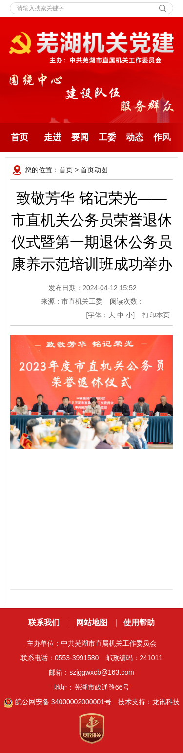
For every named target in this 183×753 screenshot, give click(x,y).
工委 (107, 137)
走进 (52, 137)
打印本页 (156, 315)
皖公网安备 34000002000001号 (57, 702)
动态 (134, 137)
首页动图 (94, 170)
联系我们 (44, 622)
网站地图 (91, 622)
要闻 (80, 137)
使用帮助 (139, 622)
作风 (162, 137)
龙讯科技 (166, 702)
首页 (19, 137)
